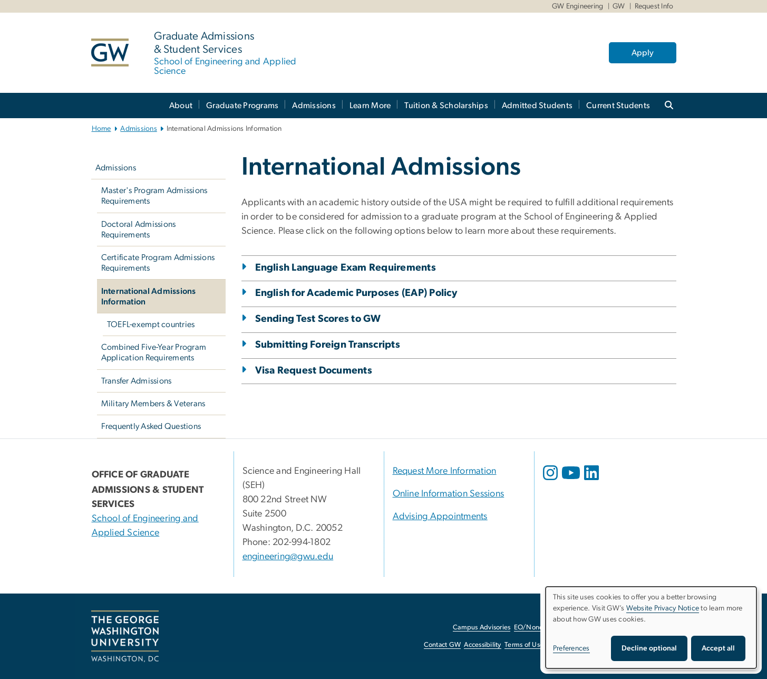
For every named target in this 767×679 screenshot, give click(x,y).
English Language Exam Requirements (345, 268)
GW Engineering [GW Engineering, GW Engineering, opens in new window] (578, 6)
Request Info (654, 6)
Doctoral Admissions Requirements (138, 229)
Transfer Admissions (136, 381)
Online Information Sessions (448, 494)
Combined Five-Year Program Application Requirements (154, 352)
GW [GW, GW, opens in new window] (619, 6)
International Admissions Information (148, 296)
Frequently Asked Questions (151, 426)
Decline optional (649, 648)
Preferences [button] (571, 648)
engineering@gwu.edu (288, 556)
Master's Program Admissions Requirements (154, 195)
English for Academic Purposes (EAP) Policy (356, 293)
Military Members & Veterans (153, 403)
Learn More (370, 105)
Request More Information (445, 471)
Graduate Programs (242, 105)
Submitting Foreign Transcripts (328, 345)
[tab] (458, 408)
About (180, 105)
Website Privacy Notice (663, 608)
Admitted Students (537, 105)
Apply (643, 53)
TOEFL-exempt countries (151, 324)
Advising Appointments (440, 516)
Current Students (618, 105)
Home (101, 128)
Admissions (314, 105)
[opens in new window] (551, 480)
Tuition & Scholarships (446, 105)
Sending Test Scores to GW (318, 319)
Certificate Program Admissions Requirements (158, 262)
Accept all (718, 648)
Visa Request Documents (314, 371)
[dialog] (651, 627)
